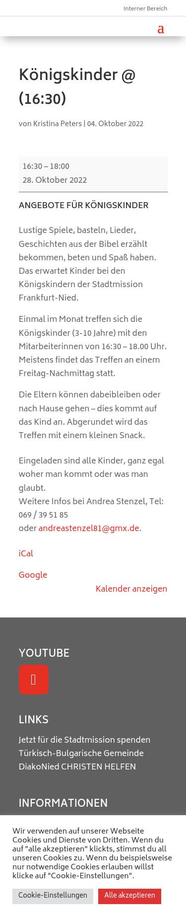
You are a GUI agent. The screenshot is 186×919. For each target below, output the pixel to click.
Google (33, 576)
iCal (26, 554)
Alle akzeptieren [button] (129, 896)
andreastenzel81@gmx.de (89, 529)
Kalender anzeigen (132, 590)
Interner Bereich (145, 9)
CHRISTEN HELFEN (99, 767)
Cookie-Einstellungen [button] (52, 896)
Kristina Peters (57, 124)
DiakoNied (39, 767)
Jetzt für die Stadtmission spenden (85, 741)
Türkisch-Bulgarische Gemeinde (81, 754)
